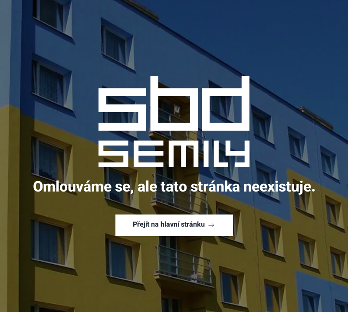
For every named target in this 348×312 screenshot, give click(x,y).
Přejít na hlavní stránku (174, 225)
